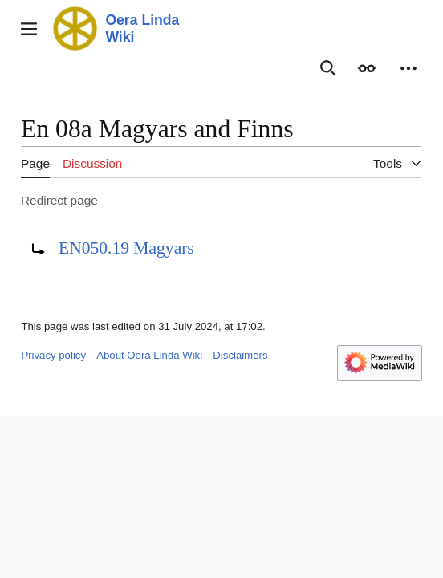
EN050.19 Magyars (126, 248)
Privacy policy (53, 355)
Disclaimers (240, 355)
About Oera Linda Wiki (149, 355)
